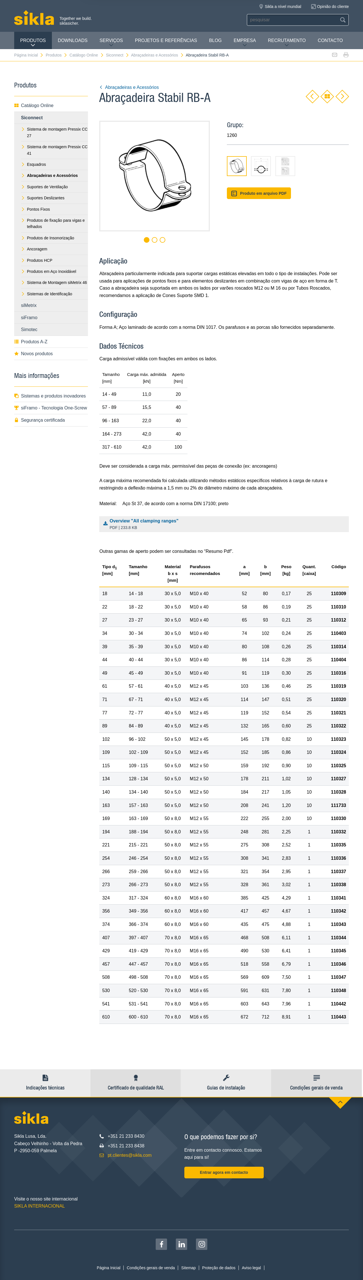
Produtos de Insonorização (47, 238)
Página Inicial (29, 55)
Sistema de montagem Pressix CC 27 (54, 132)
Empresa (245, 42)
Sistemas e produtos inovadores (50, 396)
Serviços (111, 42)
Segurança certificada (39, 420)
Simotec (29, 329)
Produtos (33, 42)
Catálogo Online (86, 55)
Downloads (73, 40)
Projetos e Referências (166, 40)
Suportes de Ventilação (44, 187)
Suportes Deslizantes (42, 198)
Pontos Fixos (35, 209)
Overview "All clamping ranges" (225, 524)
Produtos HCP (36, 260)
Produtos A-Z (30, 341)
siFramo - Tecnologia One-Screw (50, 407)
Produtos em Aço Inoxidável (48, 271)
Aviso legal (251, 1268)
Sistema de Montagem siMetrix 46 (54, 282)
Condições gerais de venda (151, 1268)
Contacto (330, 40)
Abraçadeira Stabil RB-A (207, 55)
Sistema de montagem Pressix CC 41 (54, 150)
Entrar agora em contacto (224, 1172)
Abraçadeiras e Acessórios (157, 55)
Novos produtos (33, 353)
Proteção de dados (219, 1268)
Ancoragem (34, 249)
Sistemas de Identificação (46, 294)
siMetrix (29, 305)
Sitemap (188, 1268)
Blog (215, 40)
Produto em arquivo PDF (259, 193)
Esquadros (33, 164)
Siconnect (117, 55)
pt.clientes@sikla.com (130, 1155)
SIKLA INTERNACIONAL (39, 1206)
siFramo (29, 317)
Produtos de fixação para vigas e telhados (53, 223)
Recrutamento (287, 42)
